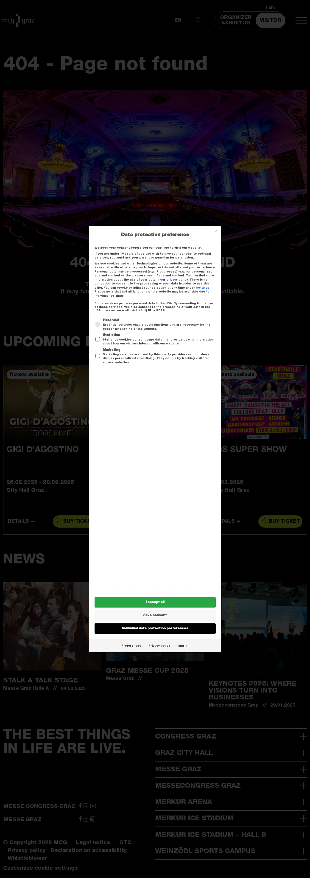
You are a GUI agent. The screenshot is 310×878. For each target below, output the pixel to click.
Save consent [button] (155, 615)
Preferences (131, 645)
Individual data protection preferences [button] (155, 628)
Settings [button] (202, 287)
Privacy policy (159, 645)
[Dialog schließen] (215, 231)
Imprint (183, 645)
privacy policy (177, 279)
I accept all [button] (155, 602)
